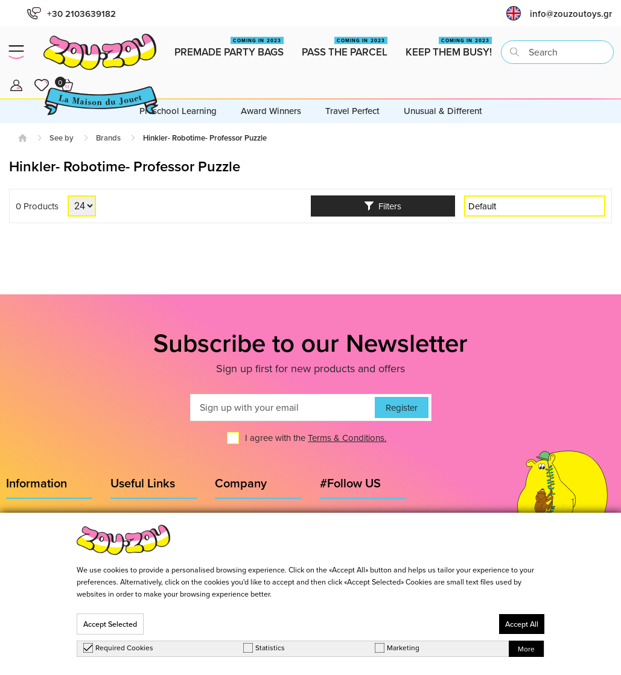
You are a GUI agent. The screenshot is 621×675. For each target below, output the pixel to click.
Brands (108, 138)
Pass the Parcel (344, 48)
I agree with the (315, 437)
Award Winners (271, 110)
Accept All (521, 624)
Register (402, 407)
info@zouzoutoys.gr (571, 13)
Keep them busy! (449, 48)
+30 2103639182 (71, 13)
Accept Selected (110, 624)
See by (61, 138)
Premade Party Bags (229, 48)
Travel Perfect (352, 110)
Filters (383, 206)
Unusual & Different (443, 110)
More (526, 649)
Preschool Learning (178, 110)
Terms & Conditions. (347, 437)
